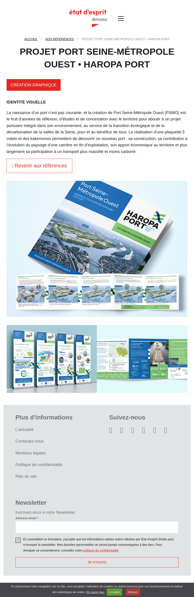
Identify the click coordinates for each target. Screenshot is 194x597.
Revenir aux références (39, 166)
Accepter (114, 592)
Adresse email (25, 518)
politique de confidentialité (100, 550)
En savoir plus (95, 592)
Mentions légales (30, 453)
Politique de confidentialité (38, 464)
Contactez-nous (29, 441)
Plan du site (25, 476)
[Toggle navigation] (121, 18)
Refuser (133, 592)
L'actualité (24, 429)
